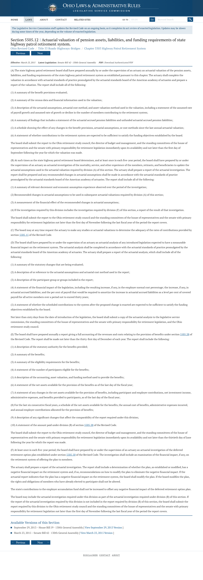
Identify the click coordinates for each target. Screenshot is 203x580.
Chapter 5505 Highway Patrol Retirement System (115, 48)
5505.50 (71, 454)
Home (14, 19)
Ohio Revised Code (22, 48)
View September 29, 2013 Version (103, 527)
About (44, 19)
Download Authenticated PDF (118, 62)
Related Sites (82, 19)
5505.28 (184, 334)
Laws (29, 19)
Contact (61, 19)
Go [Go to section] (152, 19)
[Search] (190, 19)
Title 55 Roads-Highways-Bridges (59, 48)
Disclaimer (90, 555)
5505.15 (24, 235)
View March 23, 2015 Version (96, 533)
